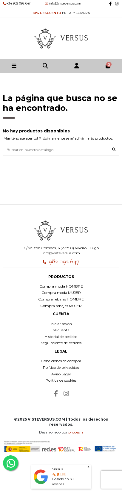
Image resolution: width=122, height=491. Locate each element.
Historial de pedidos (61, 336)
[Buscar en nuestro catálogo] (114, 149)
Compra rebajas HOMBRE (61, 299)
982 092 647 (64, 261)
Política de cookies (61, 380)
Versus (57, 469)
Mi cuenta (61, 330)
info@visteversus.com (61, 253)
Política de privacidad (61, 367)
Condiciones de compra (61, 361)
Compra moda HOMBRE (61, 286)
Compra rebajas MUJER (61, 305)
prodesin (75, 432)
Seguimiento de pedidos (61, 343)
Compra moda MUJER (61, 292)
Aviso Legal (61, 374)
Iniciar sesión (61, 323)
